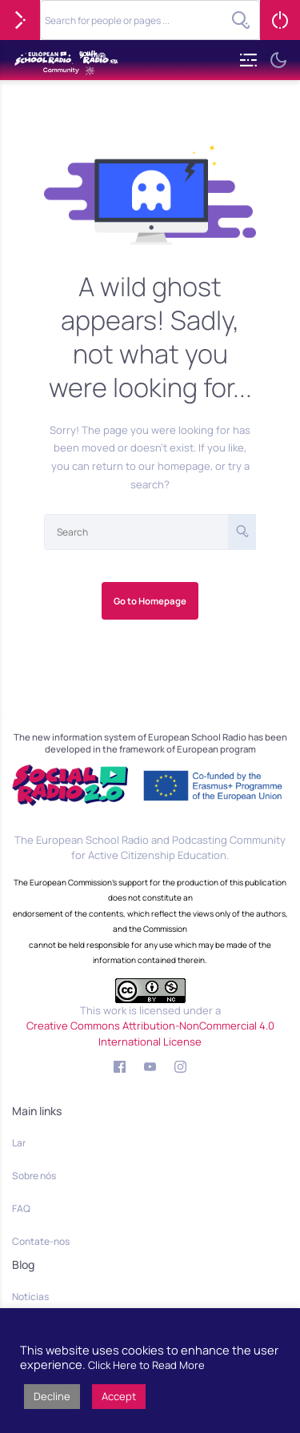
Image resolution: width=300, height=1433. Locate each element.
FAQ (21, 1208)
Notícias (30, 1296)
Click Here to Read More (146, 1365)
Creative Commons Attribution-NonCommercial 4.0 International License (150, 1033)
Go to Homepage (150, 601)
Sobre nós (34, 1175)
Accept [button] (119, 1396)
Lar (19, 1143)
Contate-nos (41, 1241)
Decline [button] (52, 1396)
